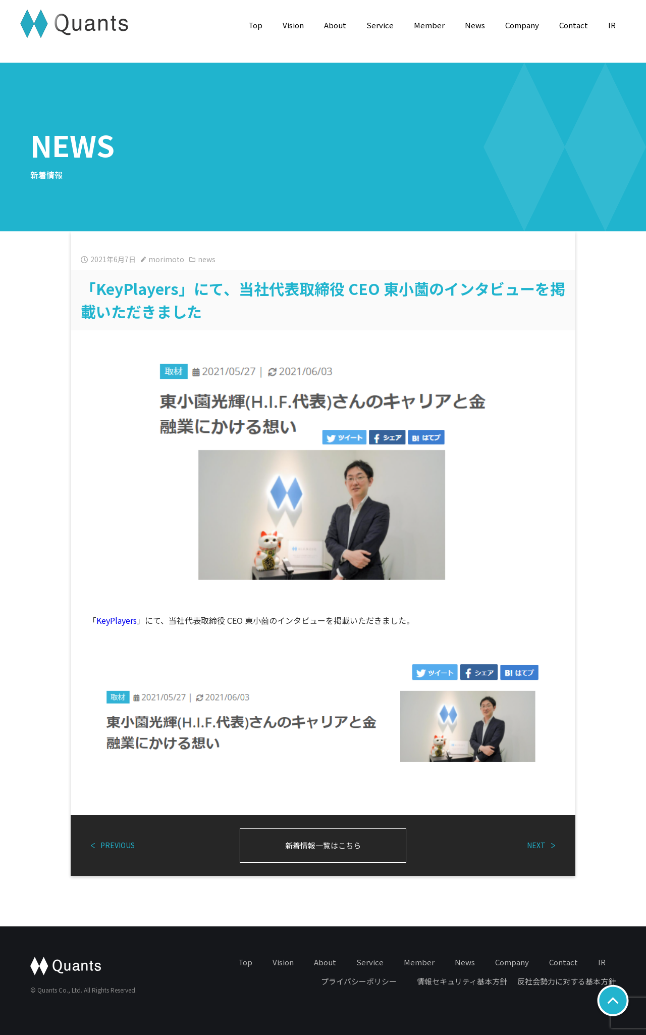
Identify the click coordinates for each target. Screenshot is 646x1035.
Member (429, 25)
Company (522, 25)
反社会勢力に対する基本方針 (566, 981)
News (475, 25)
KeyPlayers (116, 620)
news (202, 259)
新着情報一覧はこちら (323, 845)
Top (255, 25)
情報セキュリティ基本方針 (462, 981)
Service (380, 25)
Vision (293, 25)
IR (612, 25)
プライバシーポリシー (359, 981)
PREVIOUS (113, 845)
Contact (573, 25)
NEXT (541, 845)
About (335, 25)
